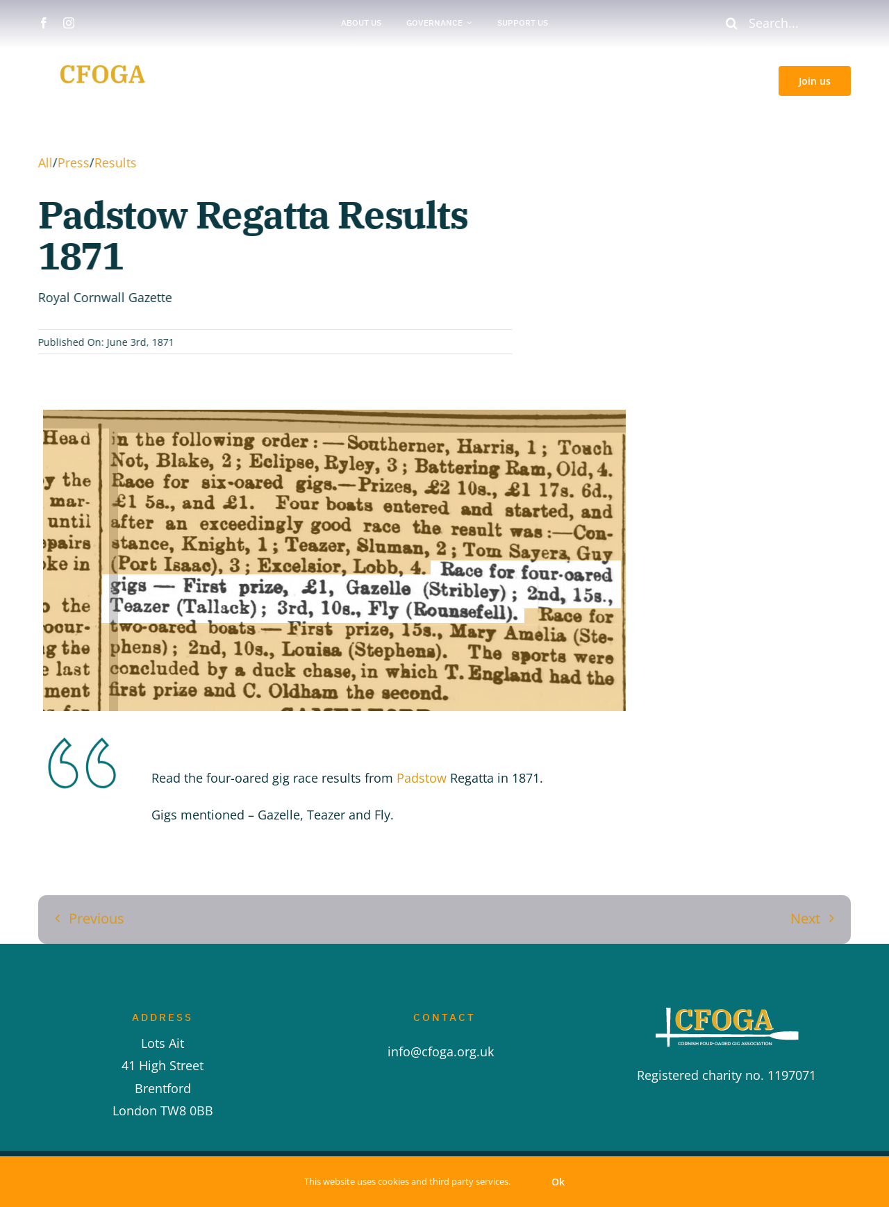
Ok (558, 1181)
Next (805, 914)
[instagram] (68, 22)
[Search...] (782, 23)
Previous (96, 914)
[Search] (731, 23)
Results (113, 162)
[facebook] (43, 22)
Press (72, 162)
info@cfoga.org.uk (444, 1051)
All (43, 162)
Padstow (422, 777)
